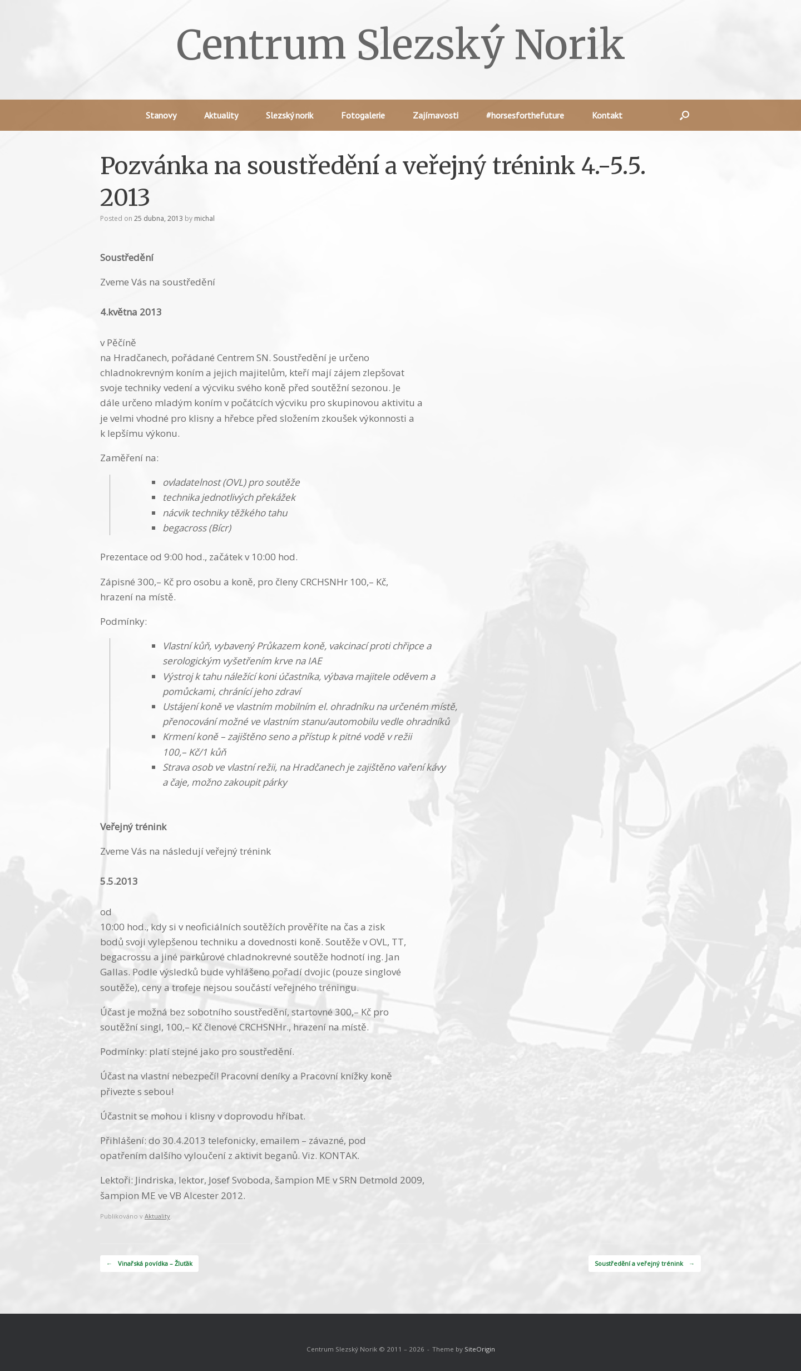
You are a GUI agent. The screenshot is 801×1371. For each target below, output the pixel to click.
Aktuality (221, 115)
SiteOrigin (479, 1349)
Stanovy (161, 115)
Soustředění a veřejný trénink (645, 1264)
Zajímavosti (435, 115)
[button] (684, 115)
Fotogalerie (363, 115)
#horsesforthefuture (525, 115)
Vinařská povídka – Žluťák (149, 1264)
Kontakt (607, 115)
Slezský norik (289, 115)
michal (204, 218)
